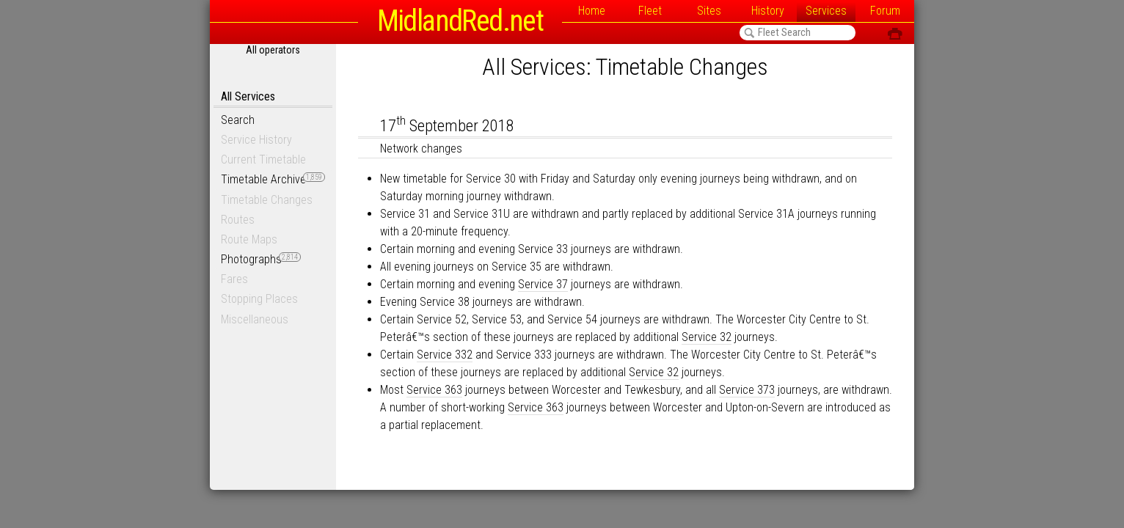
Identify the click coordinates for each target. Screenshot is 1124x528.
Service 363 (434, 390)
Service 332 (444, 355)
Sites (709, 11)
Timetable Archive (273, 179)
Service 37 (543, 284)
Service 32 (706, 337)
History (767, 11)
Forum (885, 11)
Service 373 (747, 390)
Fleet (650, 11)
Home (591, 11)
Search (238, 120)
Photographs (261, 259)
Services (826, 11)
